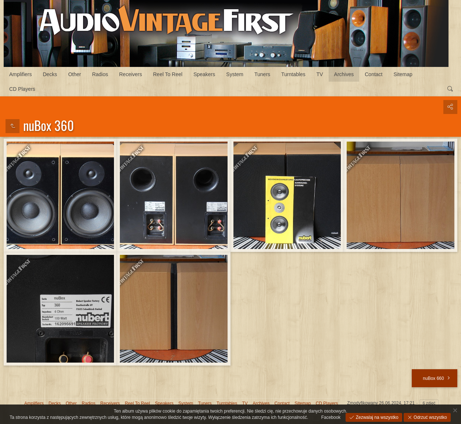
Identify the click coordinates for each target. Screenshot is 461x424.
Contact (373, 74)
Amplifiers (20, 74)
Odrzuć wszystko (429, 417)
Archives (344, 74)
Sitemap (403, 74)
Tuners (262, 74)
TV (320, 74)
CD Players (22, 89)
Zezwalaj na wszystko (376, 417)
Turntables (293, 74)
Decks (50, 74)
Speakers (204, 74)
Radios (100, 74)
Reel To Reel (167, 74)
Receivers (130, 74)
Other (74, 74)
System (234, 74)
